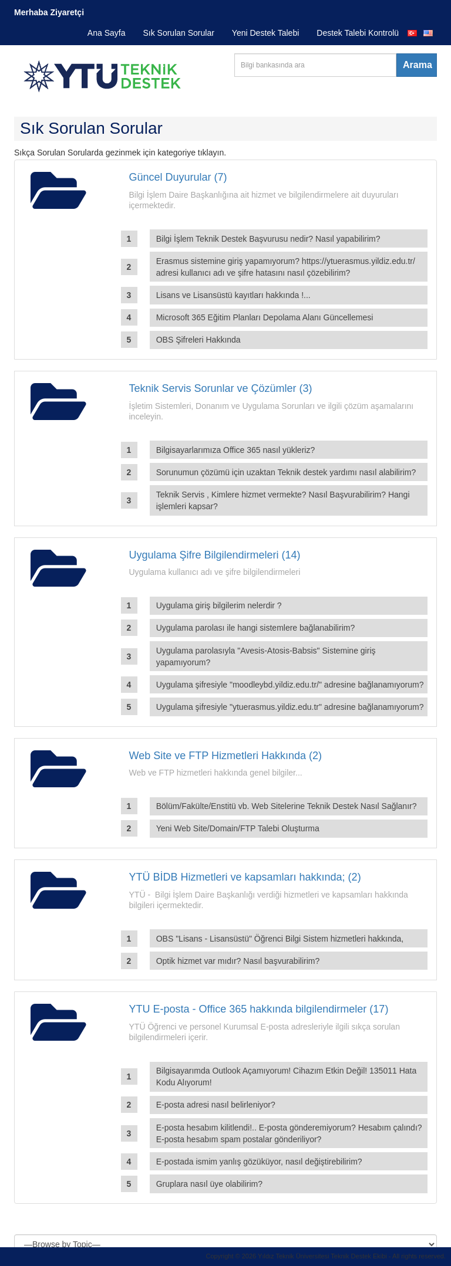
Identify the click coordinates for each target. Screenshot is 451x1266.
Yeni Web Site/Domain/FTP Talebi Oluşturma (237, 828)
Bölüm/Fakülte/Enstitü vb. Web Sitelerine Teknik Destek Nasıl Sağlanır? (286, 806)
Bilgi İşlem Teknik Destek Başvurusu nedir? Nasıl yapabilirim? (268, 238)
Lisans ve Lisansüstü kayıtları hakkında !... (233, 295)
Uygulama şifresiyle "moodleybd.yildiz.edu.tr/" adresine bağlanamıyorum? (290, 684)
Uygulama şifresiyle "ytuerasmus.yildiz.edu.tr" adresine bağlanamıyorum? (290, 707)
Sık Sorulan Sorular (178, 33)
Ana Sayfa (106, 33)
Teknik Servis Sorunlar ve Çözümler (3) (220, 388)
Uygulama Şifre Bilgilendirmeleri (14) (215, 555)
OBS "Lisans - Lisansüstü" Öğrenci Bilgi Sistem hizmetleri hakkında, (280, 938)
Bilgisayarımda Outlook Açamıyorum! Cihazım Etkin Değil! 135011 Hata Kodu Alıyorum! (286, 1076)
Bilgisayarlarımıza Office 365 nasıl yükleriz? (235, 450)
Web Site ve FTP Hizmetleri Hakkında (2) (225, 755)
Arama (417, 65)
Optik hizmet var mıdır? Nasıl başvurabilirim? (238, 961)
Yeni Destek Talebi (265, 33)
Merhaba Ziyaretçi (49, 12)
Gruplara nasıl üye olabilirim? (209, 1184)
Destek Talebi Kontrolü (358, 33)
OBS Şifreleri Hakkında (198, 339)
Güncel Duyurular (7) (178, 177)
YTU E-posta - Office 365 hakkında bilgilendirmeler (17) (259, 1009)
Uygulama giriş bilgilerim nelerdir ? (219, 605)
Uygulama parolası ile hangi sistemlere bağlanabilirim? (255, 627)
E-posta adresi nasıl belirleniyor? (215, 1104)
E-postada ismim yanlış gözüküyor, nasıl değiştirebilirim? (259, 1161)
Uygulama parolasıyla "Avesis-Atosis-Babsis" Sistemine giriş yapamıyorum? (266, 656)
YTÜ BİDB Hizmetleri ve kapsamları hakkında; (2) (245, 877)
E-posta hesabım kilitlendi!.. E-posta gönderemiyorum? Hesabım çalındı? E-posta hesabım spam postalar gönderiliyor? (289, 1133)
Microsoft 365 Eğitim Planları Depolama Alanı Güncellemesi (264, 317)
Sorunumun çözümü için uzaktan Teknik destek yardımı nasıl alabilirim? (286, 472)
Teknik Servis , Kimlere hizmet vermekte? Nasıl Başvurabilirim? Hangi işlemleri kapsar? (283, 500)
